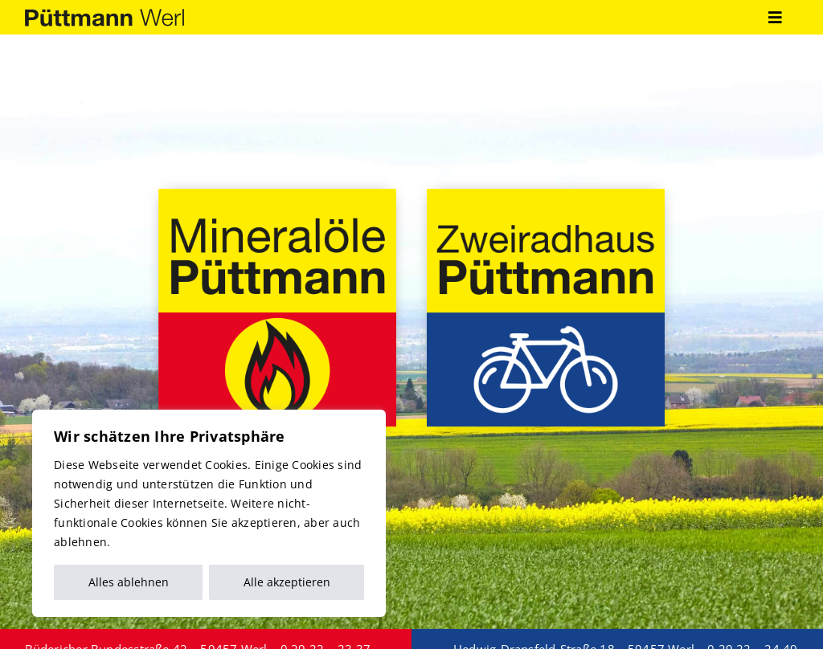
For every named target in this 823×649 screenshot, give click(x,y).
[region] (209, 513)
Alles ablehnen (128, 582)
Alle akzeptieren (287, 582)
